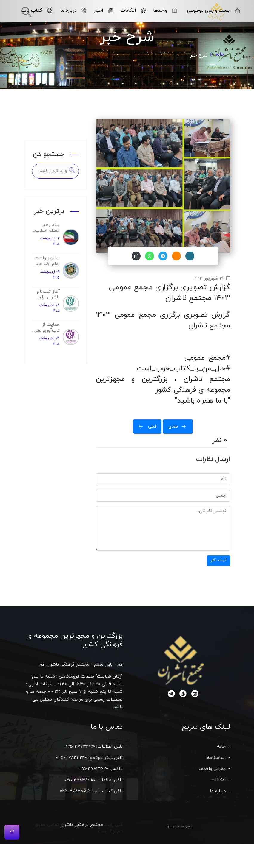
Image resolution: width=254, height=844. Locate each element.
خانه (219, 54)
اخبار (103, 10)
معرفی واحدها (212, 769)
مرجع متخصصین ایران (179, 827)
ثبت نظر (218, 560)
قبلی (146, 426)
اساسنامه (216, 758)
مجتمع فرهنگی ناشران (81, 825)
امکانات (133, 10)
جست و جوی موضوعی (213, 10)
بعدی (179, 426)
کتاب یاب (37, 10)
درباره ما (73, 10)
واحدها (165, 10)
